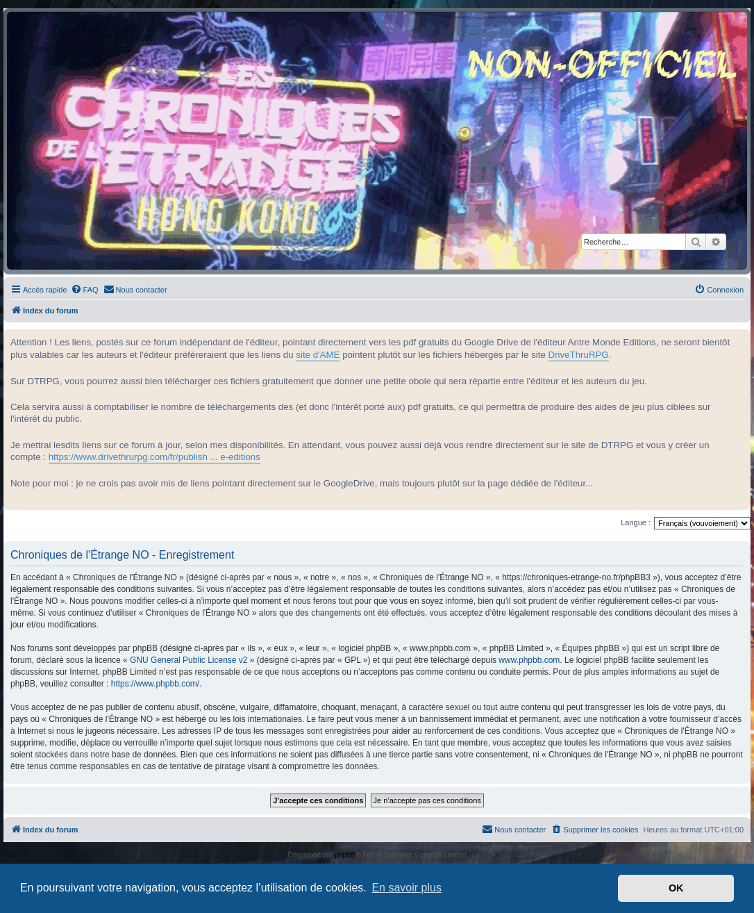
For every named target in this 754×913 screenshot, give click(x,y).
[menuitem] (85, 289)
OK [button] (676, 888)
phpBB (345, 855)
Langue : (636, 522)
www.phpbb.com (529, 660)
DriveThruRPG (578, 354)
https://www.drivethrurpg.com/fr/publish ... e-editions (154, 457)
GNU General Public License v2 (188, 660)
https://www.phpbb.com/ (155, 684)
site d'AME (318, 354)
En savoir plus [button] (406, 888)
